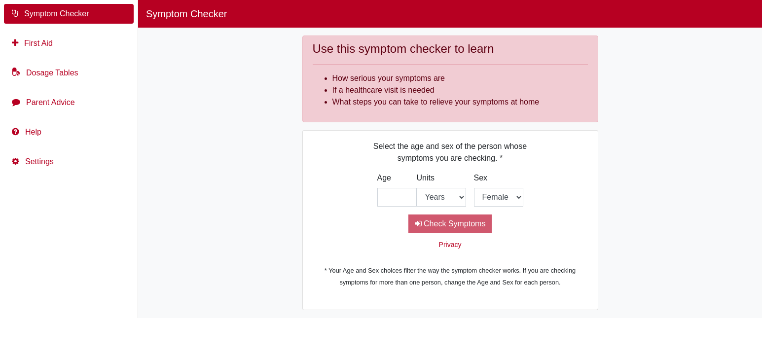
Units (426, 178)
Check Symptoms (450, 223)
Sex (481, 178)
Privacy (450, 244)
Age (384, 178)
